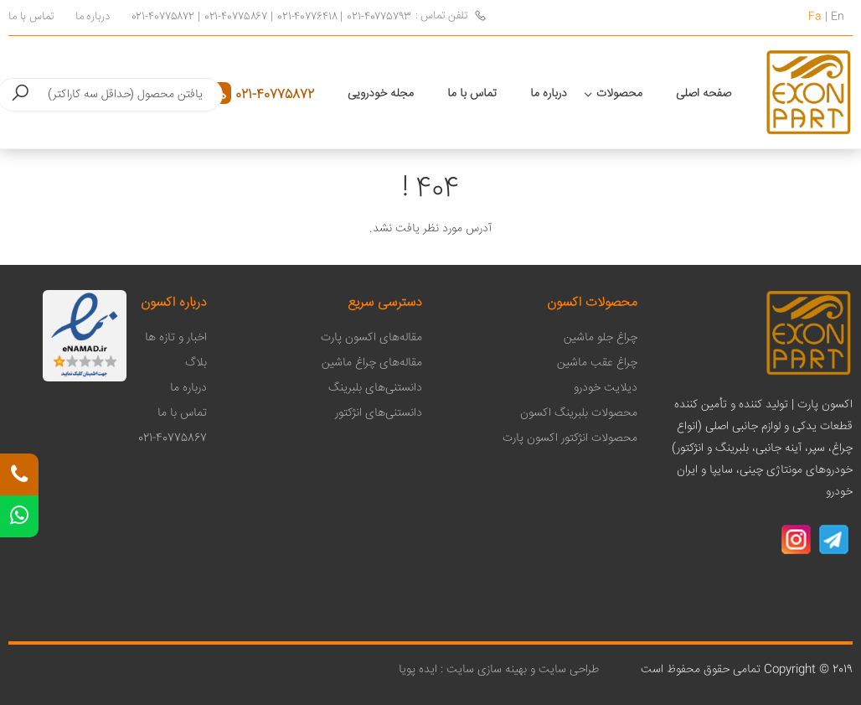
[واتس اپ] (19, 516)
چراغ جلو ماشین (600, 338)
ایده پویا (418, 670)
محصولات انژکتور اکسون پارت (570, 438)
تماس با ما (31, 17)
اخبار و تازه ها (176, 338)
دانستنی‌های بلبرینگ (375, 388)
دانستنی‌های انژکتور (378, 413)
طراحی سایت (567, 670)
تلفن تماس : (451, 16)
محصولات (619, 94)
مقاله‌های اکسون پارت (371, 338)
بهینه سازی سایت (486, 670)
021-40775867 (235, 17)
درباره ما (92, 17)
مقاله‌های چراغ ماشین (372, 363)
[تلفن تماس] (19, 474)
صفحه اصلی (703, 94)
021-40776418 (307, 17)
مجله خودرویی (381, 94)
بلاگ (196, 363)
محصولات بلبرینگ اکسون (578, 413)
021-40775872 (162, 17)
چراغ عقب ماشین (597, 363)
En (837, 16)
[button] (20, 94)
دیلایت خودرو (605, 388)
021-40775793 (378, 17)
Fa (815, 16)
